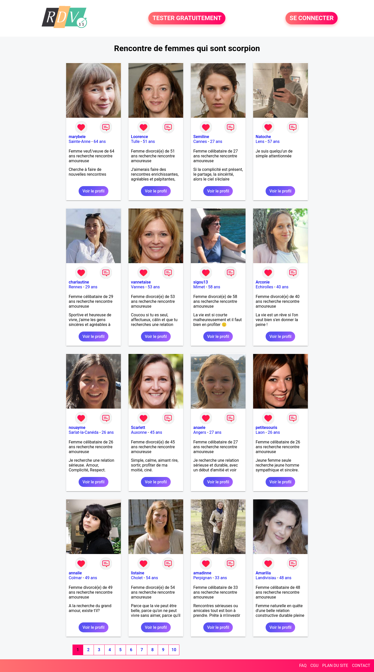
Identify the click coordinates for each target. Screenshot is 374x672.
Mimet (199, 287)
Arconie (263, 282)
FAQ (303, 665)
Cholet (137, 577)
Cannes (200, 141)
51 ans (149, 141)
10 (173, 649)
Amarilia (263, 573)
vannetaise (141, 282)
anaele (199, 427)
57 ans (273, 141)
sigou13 (200, 282)
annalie (75, 573)
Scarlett (138, 427)
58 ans (214, 287)
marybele (77, 136)
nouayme (77, 427)
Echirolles (264, 287)
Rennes (75, 287)
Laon (260, 432)
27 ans (216, 141)
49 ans (91, 577)
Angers (199, 432)
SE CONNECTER (312, 18)
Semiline (201, 136)
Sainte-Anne (80, 141)
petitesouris (266, 427)
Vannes (138, 287)
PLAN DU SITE (335, 665)
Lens (260, 141)
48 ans (285, 577)
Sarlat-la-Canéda (83, 432)
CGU (314, 665)
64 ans (100, 141)
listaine (137, 573)
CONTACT (361, 665)
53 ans (154, 287)
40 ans (282, 287)
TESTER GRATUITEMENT (186, 18)
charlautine (79, 282)
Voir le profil (93, 191)
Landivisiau (266, 577)
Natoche (263, 136)
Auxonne (139, 432)
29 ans (91, 287)
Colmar (75, 577)
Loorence (139, 136)
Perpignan (202, 577)
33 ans (221, 577)
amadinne (202, 573)
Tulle (135, 141)
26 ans (108, 432)
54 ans (152, 577)
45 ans (156, 432)
